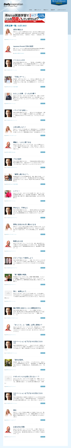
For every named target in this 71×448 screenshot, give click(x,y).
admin (7, 39)
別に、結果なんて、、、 (22, 291)
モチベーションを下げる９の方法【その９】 (28, 342)
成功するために (21, 53)
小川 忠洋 (8, 70)
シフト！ (16, 191)
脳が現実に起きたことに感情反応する (27, 308)
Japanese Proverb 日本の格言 (23, 46)
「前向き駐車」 (18, 360)
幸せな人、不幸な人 (20, 208)
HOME (30, 9)
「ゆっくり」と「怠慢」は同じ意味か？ (27, 325)
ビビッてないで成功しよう (23, 258)
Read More (43, 39)
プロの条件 (17, 159)
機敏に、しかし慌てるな (22, 142)
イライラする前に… (20, 110)
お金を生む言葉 (19, 427)
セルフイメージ (14, 120)
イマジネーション (13, 39)
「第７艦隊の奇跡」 (20, 275)
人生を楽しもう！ (19, 127)
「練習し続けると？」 (21, 174)
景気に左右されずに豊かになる (24, 224)
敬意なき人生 (18, 241)
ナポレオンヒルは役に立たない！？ (26, 377)
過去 (14, 410)
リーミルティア (12, 420)
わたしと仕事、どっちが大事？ (24, 94)
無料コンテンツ (38, 9)
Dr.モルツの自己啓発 (13, 86)
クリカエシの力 (19, 60)
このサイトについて (61, 9)
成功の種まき (18, 30)
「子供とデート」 (19, 77)
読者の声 (53, 9)
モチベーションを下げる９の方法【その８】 (28, 394)
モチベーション (14, 70)
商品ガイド (46, 9)
